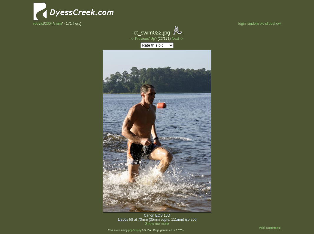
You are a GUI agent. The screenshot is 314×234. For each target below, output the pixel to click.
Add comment (270, 228)
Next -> (177, 39)
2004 (49, 24)
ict (42, 24)
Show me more (157, 224)
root (36, 24)
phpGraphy (135, 230)
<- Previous (140, 39)
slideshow (273, 24)
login (242, 24)
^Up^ (153, 39)
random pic (255, 24)
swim (58, 24)
